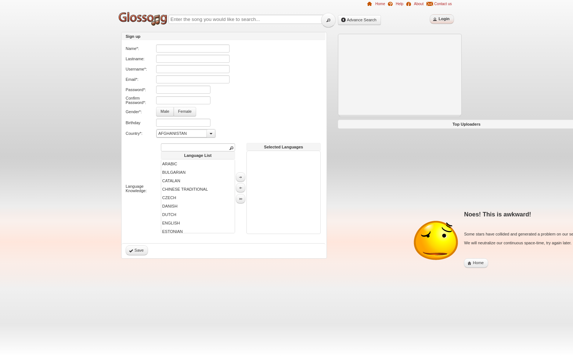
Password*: (136, 89)
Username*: (136, 69)
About (419, 4)
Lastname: (135, 59)
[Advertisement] (88, 144)
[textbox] (193, 48)
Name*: (132, 48)
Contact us (443, 4)
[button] (328, 20)
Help (399, 4)
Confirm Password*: (136, 100)
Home (380, 4)
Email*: (132, 79)
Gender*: (134, 111)
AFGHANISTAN (172, 133)
